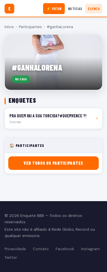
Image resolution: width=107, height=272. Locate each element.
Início (9, 26)
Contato (41, 248)
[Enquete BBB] (9, 8)
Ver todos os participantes (53, 163)
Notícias (75, 8)
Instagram (90, 248)
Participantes (30, 26)
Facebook (65, 248)
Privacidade (15, 248)
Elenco (94, 8)
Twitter (11, 257)
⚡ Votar (54, 8)
